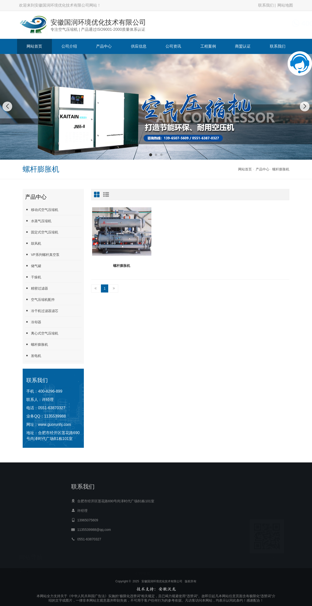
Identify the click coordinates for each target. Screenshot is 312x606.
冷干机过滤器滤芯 (41, 311)
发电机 (33, 356)
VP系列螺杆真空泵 (42, 254)
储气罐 (33, 266)
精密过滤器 (36, 288)
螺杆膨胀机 (280, 169)
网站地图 (285, 5)
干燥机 (33, 277)
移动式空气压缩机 (41, 210)
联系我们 (266, 5)
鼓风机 (33, 243)
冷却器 (33, 322)
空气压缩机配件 (40, 299)
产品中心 (104, 46)
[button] (150, 154)
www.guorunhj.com (54, 424)
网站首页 (34, 46)
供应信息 (138, 46)
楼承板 (173, 569)
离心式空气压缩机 (41, 333)
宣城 (161, 569)
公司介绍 (69, 46)
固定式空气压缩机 (41, 232)
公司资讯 (173, 46)
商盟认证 (243, 46)
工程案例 (208, 46)
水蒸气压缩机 (38, 221)
